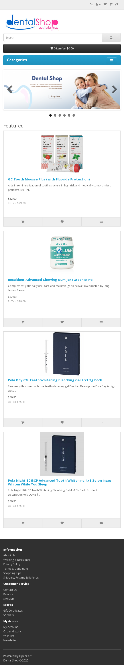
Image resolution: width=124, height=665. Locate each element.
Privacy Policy (11, 564)
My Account (10, 627)
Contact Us (10, 590)
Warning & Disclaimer (16, 560)
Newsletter (10, 640)
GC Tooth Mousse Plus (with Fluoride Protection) (49, 179)
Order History (12, 631)
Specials (8, 615)
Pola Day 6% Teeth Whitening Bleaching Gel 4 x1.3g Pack (55, 380)
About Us (9, 555)
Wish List (8, 636)
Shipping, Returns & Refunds (21, 577)
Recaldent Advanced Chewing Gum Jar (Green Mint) (50, 279)
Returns (8, 594)
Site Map (8, 598)
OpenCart (25, 656)
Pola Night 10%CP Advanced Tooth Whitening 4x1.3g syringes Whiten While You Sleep (60, 482)
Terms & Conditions (15, 569)
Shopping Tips (12, 573)
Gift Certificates (13, 610)
